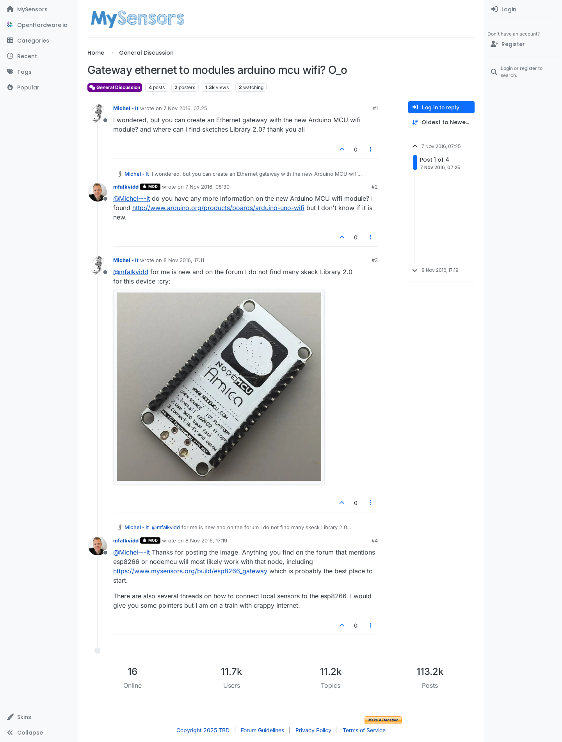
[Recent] (39, 56)
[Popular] (39, 87)
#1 (375, 108)
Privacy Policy (313, 730)
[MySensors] (39, 9)
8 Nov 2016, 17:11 (184, 260)
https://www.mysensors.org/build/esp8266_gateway (190, 571)
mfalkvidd (126, 187)
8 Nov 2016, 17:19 (206, 540)
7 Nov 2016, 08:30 (207, 187)
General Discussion (114, 87)
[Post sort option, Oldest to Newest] (441, 122)
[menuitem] (523, 9)
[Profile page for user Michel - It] (97, 113)
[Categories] (39, 40)
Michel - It (126, 108)
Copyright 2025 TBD (202, 730)
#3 (375, 260)
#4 (375, 540)
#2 (375, 187)
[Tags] (39, 72)
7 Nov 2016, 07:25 (185, 108)
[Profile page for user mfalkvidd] (97, 192)
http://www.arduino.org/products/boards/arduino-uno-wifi (218, 208)
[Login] (523, 9)
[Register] (523, 44)
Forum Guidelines (262, 730)
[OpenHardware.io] (39, 25)
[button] (39, 717)
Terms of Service (364, 730)
